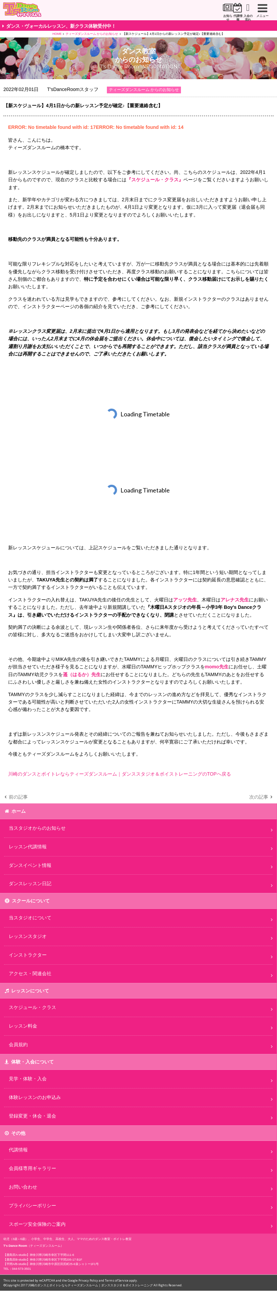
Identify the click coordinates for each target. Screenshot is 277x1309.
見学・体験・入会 (28, 1078)
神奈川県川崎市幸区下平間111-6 (52, 1254)
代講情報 (199, 16)
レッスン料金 (23, 1025)
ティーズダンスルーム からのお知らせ (92, 34)
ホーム (18, 810)
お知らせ (163, 16)
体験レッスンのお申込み (35, 1097)
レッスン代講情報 (28, 846)
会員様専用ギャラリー (32, 1168)
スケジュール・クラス (32, 1007)
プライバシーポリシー (32, 1205)
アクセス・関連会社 (30, 973)
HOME (57, 34)
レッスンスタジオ (28, 936)
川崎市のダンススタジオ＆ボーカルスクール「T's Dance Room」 (32, 10)
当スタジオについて (30, 917)
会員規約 (18, 1044)
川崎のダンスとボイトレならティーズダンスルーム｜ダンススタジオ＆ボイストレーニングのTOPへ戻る (119, 773)
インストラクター (28, 954)
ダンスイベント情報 (30, 865)
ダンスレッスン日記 (30, 883)
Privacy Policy (88, 1280)
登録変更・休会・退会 (32, 1115)
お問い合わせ (23, 1186)
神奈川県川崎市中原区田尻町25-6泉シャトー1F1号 (64, 1263)
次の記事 (258, 796)
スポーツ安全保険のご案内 (37, 1223)
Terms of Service (117, 1280)
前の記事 (18, 796)
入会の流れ (235, 16)
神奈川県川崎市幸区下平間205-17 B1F (56, 1259)
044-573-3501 (21, 1268)
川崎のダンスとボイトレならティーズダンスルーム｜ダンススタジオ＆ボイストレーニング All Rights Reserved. (105, 1285)
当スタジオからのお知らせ (37, 827)
